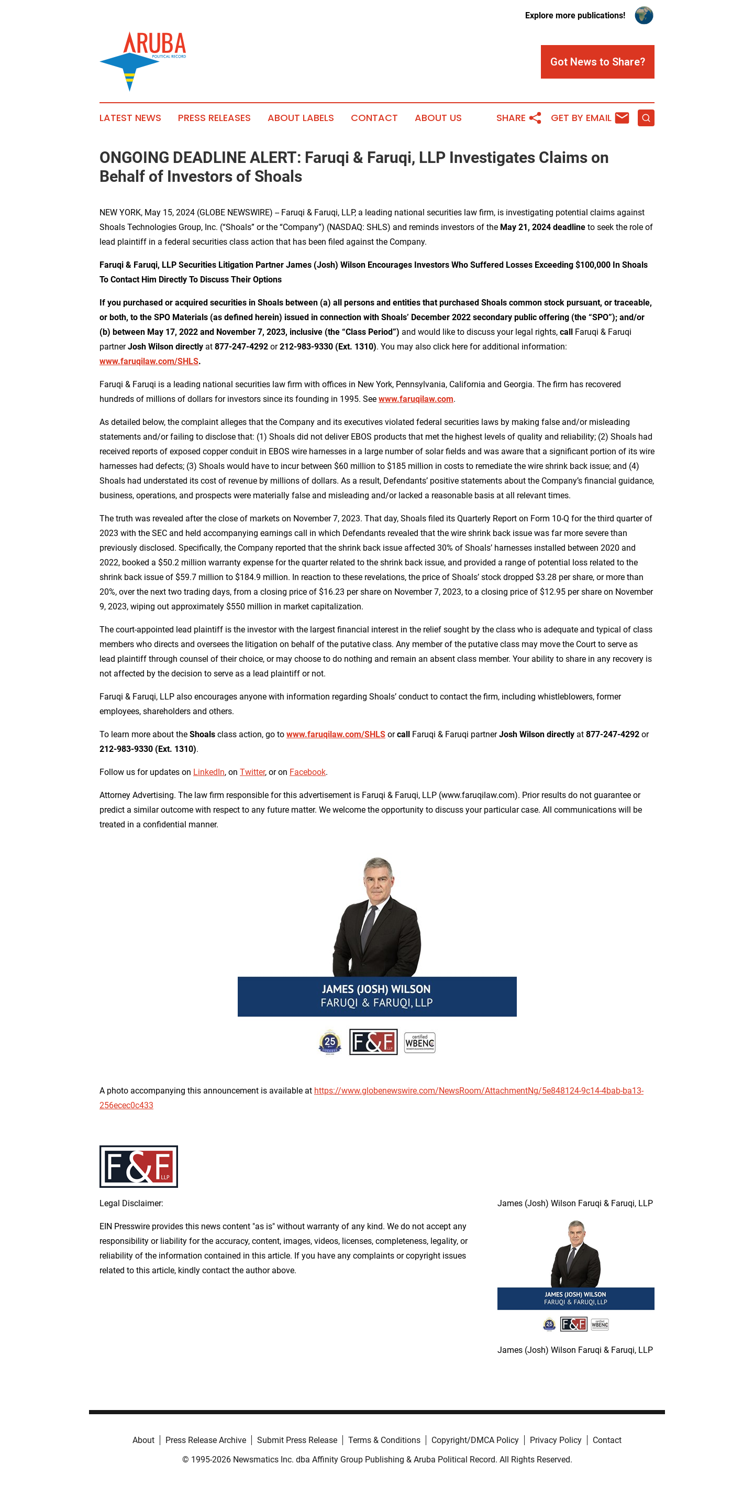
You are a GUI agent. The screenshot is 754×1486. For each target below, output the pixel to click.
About (143, 1440)
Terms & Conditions (384, 1440)
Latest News (130, 118)
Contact (374, 118)
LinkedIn (209, 772)
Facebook (308, 772)
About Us (438, 118)
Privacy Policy (556, 1440)
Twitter (252, 772)
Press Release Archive (205, 1440)
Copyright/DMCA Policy (475, 1440)
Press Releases (214, 118)
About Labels (301, 118)
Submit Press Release (297, 1440)
